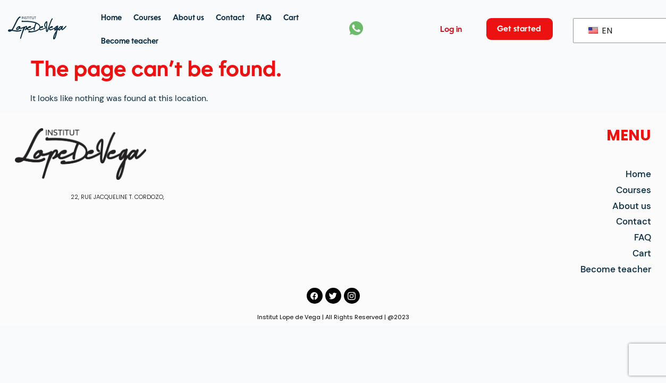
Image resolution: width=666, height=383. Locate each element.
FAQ (264, 18)
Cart (291, 18)
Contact (230, 18)
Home (111, 18)
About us (188, 18)
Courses (147, 18)
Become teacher (129, 41)
